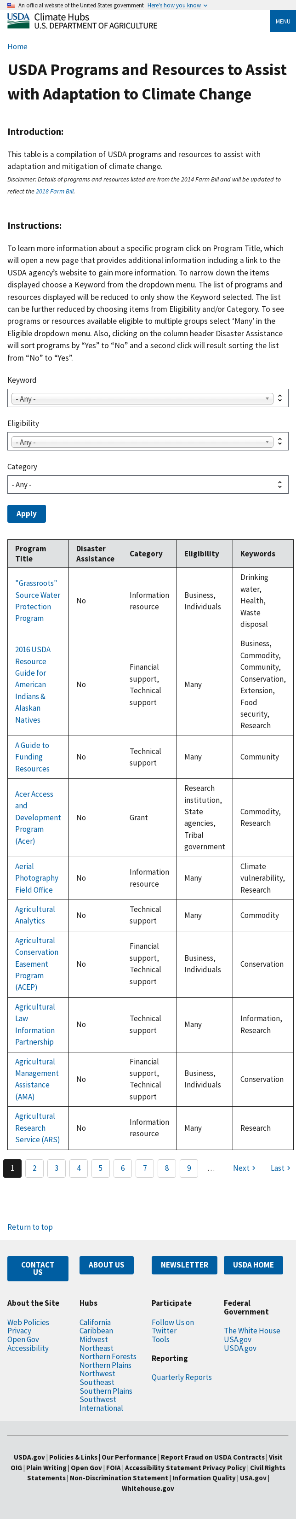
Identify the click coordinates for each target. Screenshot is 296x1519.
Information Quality (204, 1477)
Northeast (97, 1348)
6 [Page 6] (123, 1168)
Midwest (94, 1339)
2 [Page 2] (34, 1168)
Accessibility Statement (163, 1467)
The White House (252, 1331)
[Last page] (282, 1168)
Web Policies (28, 1322)
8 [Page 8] (167, 1168)
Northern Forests (108, 1356)
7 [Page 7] (145, 1168)
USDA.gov (240, 1348)
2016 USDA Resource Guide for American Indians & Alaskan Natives (33, 684)
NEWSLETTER (184, 1265)
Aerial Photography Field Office (36, 878)
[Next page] (245, 1168)
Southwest (98, 1399)
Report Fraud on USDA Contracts (213, 1457)
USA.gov (237, 1339)
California (95, 1322)
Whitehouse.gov (148, 1488)
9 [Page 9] (189, 1168)
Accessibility (28, 1348)
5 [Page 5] (100, 1168)
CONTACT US (38, 1268)
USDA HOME (253, 1265)
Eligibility (23, 423)
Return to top (30, 1227)
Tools (161, 1339)
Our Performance (129, 1457)
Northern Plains (105, 1365)
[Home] (82, 26)
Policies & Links (73, 1457)
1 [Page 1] (12, 1168)
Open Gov (23, 1339)
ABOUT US (107, 1265)
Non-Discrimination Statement (119, 1477)
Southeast (97, 1382)
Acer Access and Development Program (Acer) (38, 817)
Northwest (97, 1373)
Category (22, 467)
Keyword (22, 380)
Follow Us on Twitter (173, 1326)
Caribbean (96, 1331)
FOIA (113, 1467)
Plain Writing (47, 1467)
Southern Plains (106, 1391)
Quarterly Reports (182, 1377)
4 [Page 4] (78, 1168)
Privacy (19, 1331)
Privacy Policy (224, 1467)
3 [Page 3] (56, 1168)
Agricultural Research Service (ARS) (37, 1128)
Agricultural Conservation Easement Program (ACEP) (36, 964)
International (101, 1408)
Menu (283, 21)
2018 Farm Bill (55, 191)
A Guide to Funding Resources (32, 757)
